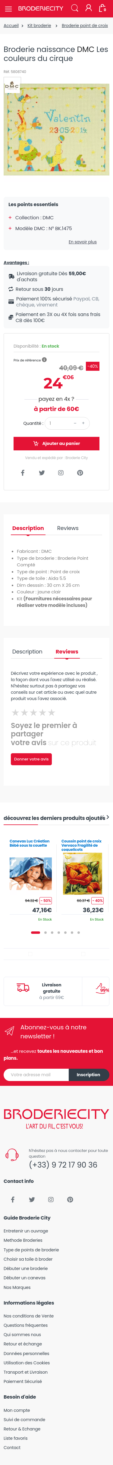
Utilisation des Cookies (27, 1363)
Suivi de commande (24, 1420)
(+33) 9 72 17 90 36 (63, 1165)
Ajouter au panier (56, 443)
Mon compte (17, 1410)
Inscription (88, 1075)
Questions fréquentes (26, 1325)
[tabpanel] (31, 878)
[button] (74, 8)
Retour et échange (23, 1344)
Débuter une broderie (26, 1269)
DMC (85, 49)
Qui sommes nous (22, 1335)
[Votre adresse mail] (36, 1075)
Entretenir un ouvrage (26, 1231)
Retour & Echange (22, 1429)
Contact (12, 1448)
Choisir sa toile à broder (28, 1259)
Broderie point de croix (85, 26)
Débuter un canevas (25, 1278)
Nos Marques (17, 1287)
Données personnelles (26, 1354)
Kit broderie (39, 26)
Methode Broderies (23, 1240)
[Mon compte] (88, 8)
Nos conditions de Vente (29, 1316)
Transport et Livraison (26, 1372)
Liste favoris (15, 1438)
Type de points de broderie (31, 1250)
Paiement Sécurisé (23, 1381)
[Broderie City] (40, 8)
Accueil (11, 26)
